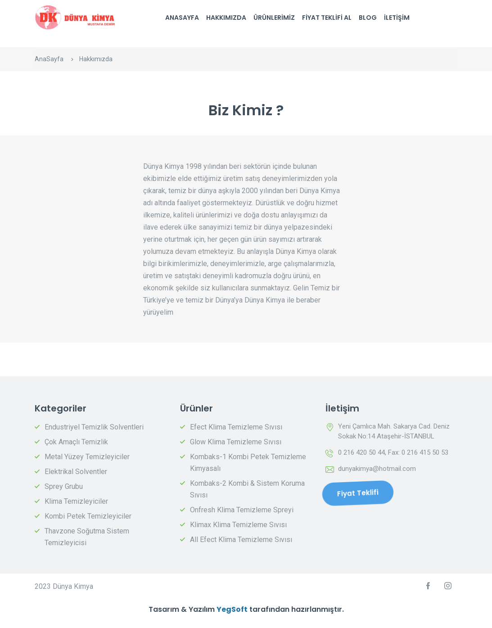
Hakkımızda (226, 17)
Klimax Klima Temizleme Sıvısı (238, 524)
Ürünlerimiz (274, 17)
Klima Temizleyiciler (76, 501)
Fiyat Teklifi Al (327, 17)
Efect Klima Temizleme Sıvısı (236, 427)
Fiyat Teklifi (358, 493)
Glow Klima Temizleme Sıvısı (235, 442)
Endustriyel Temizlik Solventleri (94, 427)
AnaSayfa (182, 17)
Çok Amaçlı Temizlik (76, 442)
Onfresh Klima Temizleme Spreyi (241, 510)
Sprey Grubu (64, 486)
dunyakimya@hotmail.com (377, 469)
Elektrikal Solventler (76, 471)
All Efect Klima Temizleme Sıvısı (241, 539)
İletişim (397, 17)
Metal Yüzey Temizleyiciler (87, 456)
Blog (368, 17)
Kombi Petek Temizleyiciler (88, 516)
